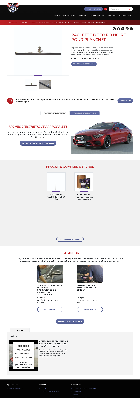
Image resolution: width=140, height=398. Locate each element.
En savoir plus (50, 277)
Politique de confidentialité (70, 389)
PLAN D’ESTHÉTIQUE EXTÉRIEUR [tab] (55, 113)
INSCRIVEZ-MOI (125, 101)
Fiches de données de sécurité (84, 357)
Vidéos (75, 363)
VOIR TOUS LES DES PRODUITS (70, 207)
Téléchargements (80, 369)
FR (106, 9)
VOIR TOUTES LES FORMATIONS (70, 289)
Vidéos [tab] (20, 298)
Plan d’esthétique (69, 15)
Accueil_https (13, 22)
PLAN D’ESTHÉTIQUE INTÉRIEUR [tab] (85, 113)
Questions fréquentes (81, 366)
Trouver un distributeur (97, 15)
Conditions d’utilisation (70, 387)
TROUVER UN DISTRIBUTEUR (83, 64)
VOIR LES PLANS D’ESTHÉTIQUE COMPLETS (38, 143)
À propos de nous (125, 15)
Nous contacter (94, 9)
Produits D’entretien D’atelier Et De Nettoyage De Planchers (50, 22)
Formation (82, 15)
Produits (57, 15)
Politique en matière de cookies (70, 391)
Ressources (112, 15)
